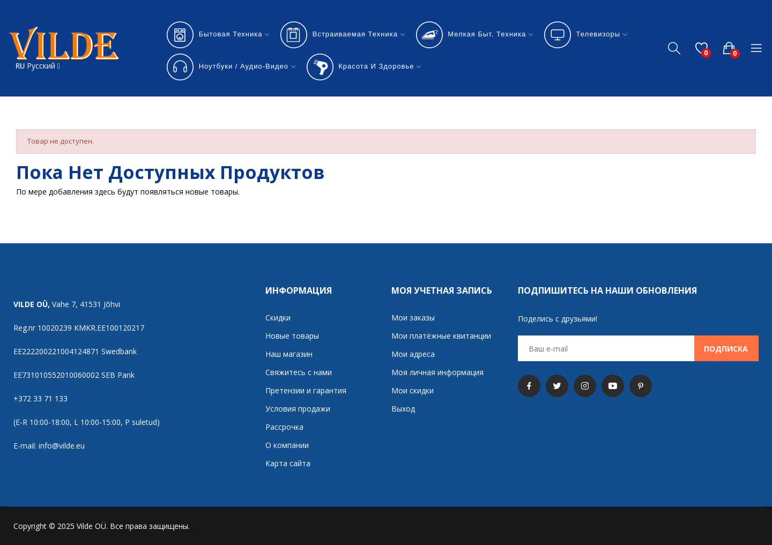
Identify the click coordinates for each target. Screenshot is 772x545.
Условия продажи (297, 409)
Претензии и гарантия (305, 390)
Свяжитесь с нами (298, 372)
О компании (287, 445)
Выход (403, 409)
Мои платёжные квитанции (441, 336)
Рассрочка (284, 427)
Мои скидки (412, 390)
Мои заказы (413, 317)
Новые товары (292, 336)
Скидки (278, 317)
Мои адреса (413, 354)
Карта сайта (287, 463)
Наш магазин (289, 354)
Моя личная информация (437, 372)
